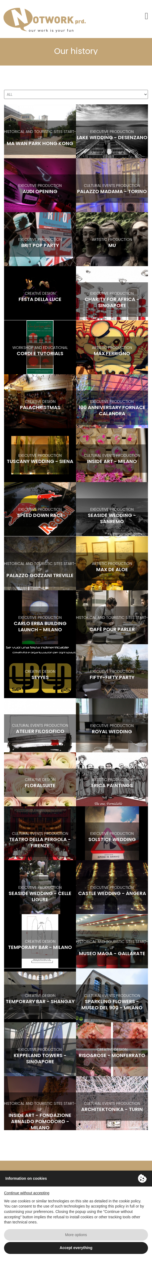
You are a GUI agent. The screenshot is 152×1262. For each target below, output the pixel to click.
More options (76, 1235)
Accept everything (76, 1248)
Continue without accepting (26, 1193)
